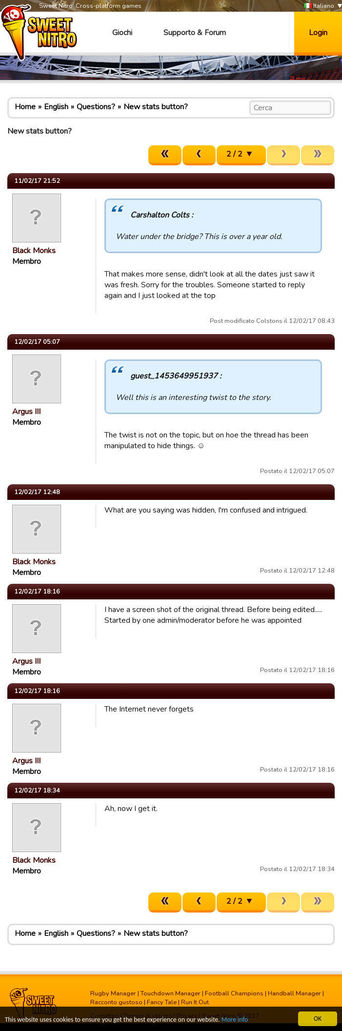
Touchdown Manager (171, 993)
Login (318, 32)
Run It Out (195, 1002)
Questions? (96, 106)
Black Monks (34, 250)
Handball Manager (294, 993)
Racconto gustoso (116, 1002)
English (56, 106)
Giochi (122, 32)
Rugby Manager (113, 993)
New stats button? (155, 106)
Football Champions (234, 993)
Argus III (26, 411)
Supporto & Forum (194, 32)
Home (25, 106)
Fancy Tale (162, 1002)
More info (234, 1020)
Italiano (319, 6)
